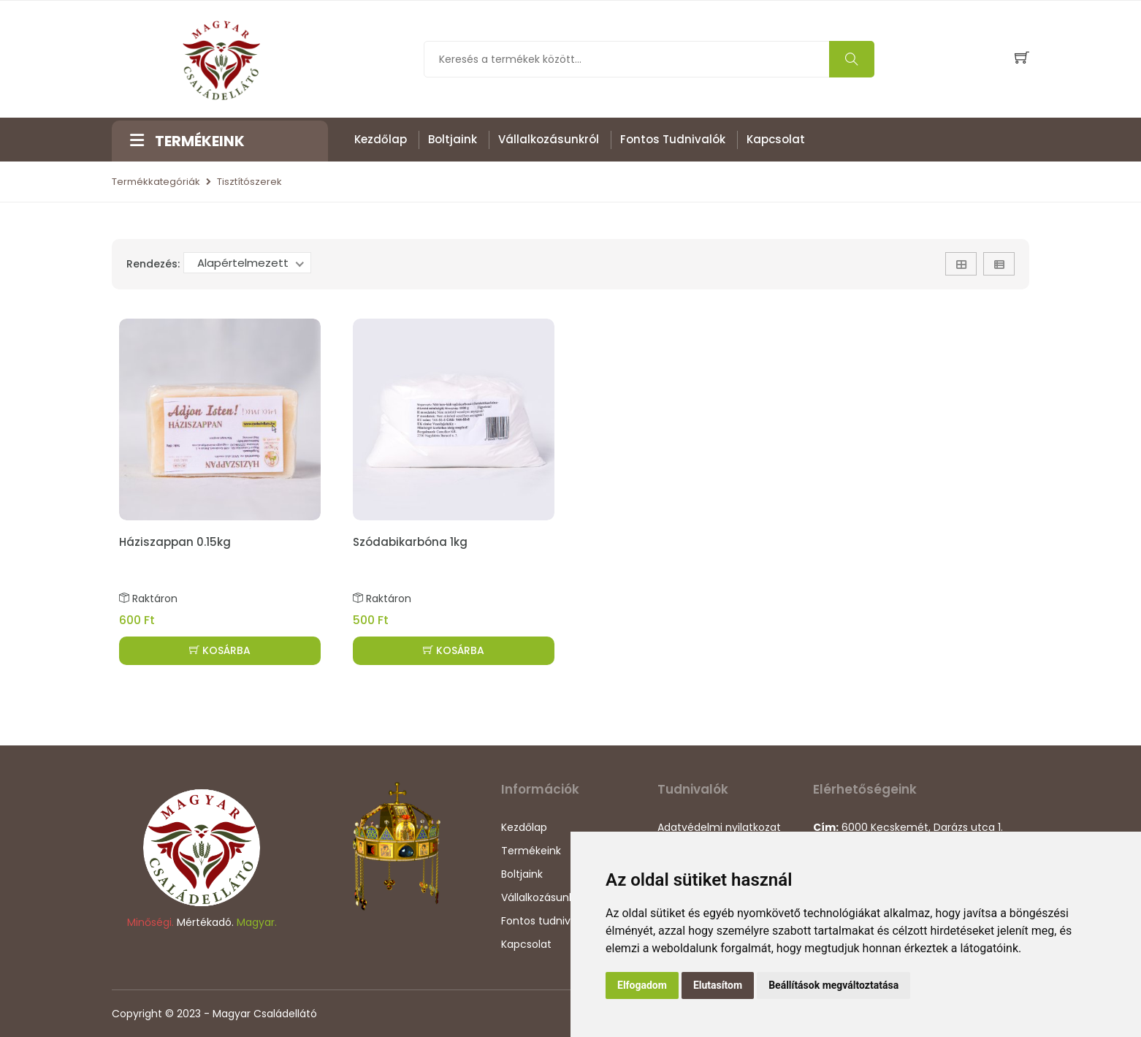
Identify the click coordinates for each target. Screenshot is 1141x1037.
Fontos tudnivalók (672, 139)
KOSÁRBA (220, 650)
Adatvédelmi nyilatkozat (719, 827)
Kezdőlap (380, 139)
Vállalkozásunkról (548, 139)
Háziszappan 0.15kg (175, 542)
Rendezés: (153, 264)
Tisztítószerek (249, 182)
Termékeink (531, 850)
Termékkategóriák (156, 182)
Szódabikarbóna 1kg (410, 542)
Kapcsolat (776, 139)
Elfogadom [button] (642, 985)
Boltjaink (452, 139)
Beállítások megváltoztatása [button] (833, 985)
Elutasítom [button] (717, 985)
